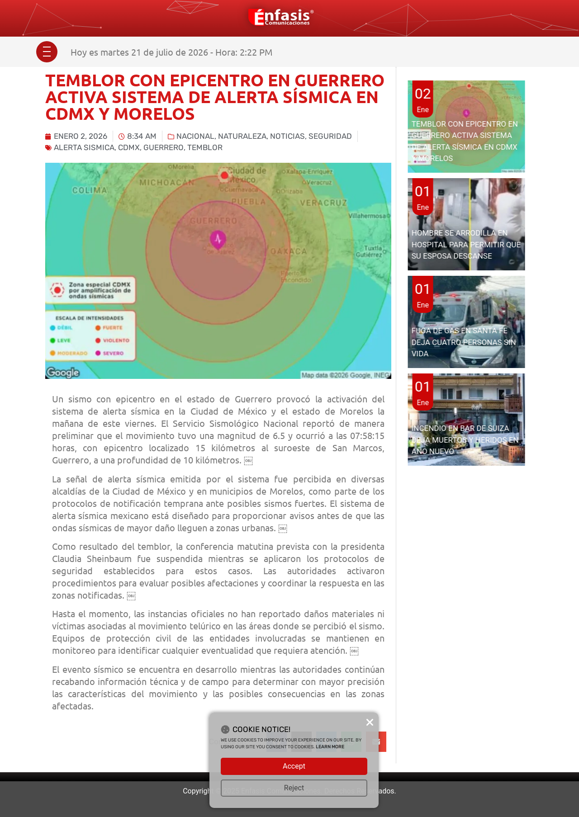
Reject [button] (294, 788)
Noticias (287, 136)
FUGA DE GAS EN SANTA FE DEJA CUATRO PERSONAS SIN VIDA (464, 342)
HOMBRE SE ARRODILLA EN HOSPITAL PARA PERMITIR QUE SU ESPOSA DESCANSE (466, 244)
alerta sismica (84, 147)
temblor (205, 147)
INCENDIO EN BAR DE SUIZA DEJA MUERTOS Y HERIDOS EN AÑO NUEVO (465, 440)
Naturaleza (242, 136)
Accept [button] (294, 766)
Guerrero (163, 147)
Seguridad (330, 136)
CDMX (129, 147)
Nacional (195, 136)
